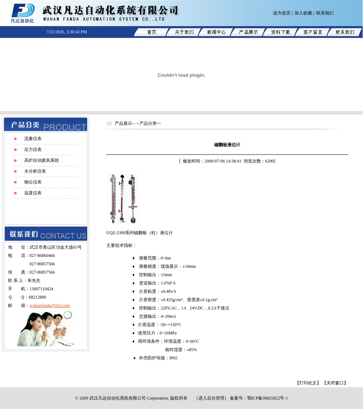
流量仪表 (33, 138)
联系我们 (325, 13)
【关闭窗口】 (335, 382)
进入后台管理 (211, 398)
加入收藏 (303, 13)
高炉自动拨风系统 (41, 160)
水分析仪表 (35, 171)
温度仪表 (33, 192)
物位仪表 (33, 182)
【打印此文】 (308, 382)
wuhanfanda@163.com (50, 305)
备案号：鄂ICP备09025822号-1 (259, 398)
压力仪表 (33, 149)
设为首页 (282, 13)
